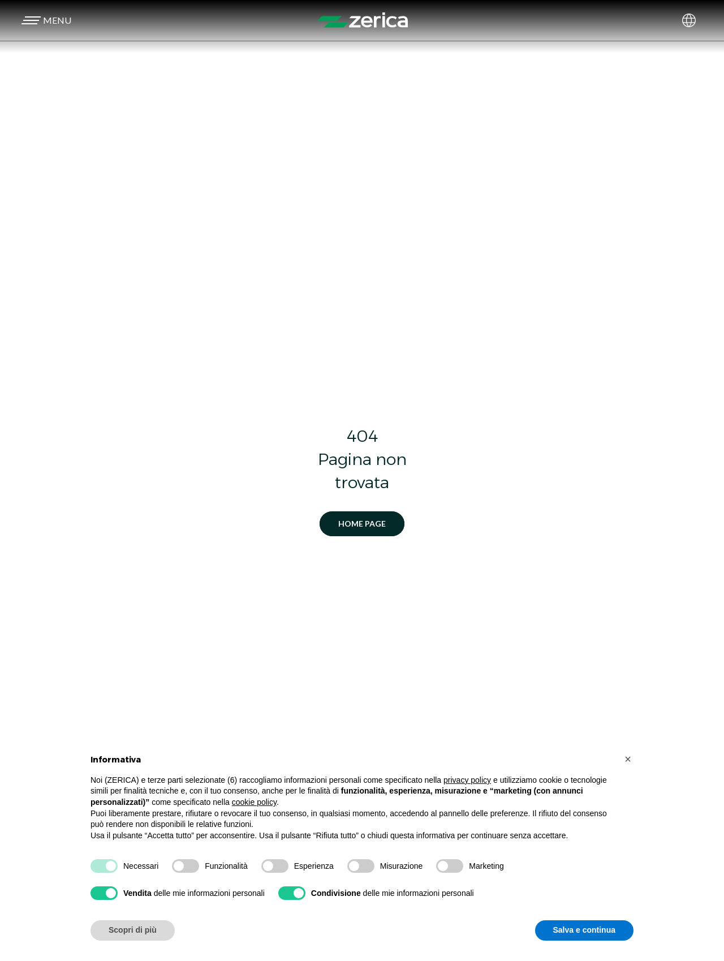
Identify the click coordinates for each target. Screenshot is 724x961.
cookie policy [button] (254, 802)
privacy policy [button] (467, 780)
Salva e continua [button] (584, 929)
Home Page (362, 523)
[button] (44, 20)
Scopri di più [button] (133, 929)
